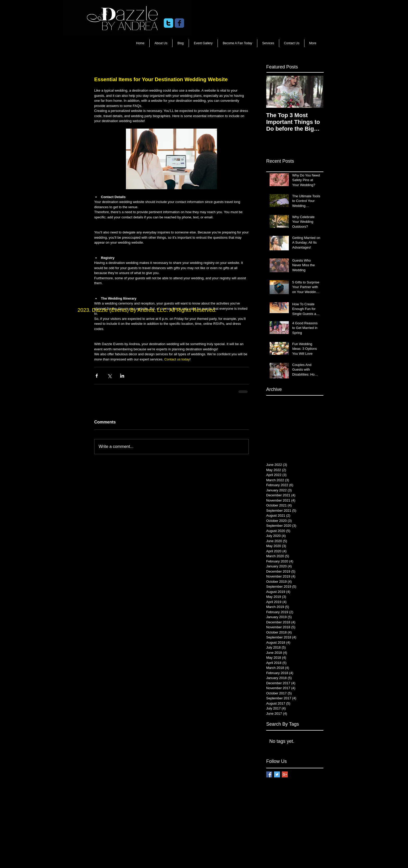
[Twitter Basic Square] (277, 774)
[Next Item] (315, 92)
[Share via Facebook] (96, 375)
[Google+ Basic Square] (285, 774)
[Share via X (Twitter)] (109, 375)
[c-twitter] (168, 23)
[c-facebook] (179, 23)
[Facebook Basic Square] (269, 774)
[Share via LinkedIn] (122, 375)
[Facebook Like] (227, 23)
